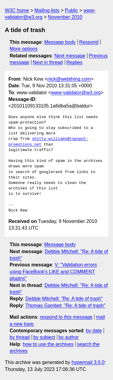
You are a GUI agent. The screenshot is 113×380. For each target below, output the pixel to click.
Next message (70, 55)
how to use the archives (48, 344)
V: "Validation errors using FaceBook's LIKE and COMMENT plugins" (53, 271)
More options (24, 48)
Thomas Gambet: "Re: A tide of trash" (65, 305)
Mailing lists (46, 10)
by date (94, 330)
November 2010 (65, 17)
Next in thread (48, 62)
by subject (44, 337)
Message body (60, 42)
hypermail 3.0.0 (87, 362)
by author (68, 337)
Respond (89, 42)
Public (71, 10)
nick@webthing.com (68, 79)
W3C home (17, 10)
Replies (74, 62)
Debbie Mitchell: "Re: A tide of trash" (63, 298)
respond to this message (66, 317)
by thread (20, 337)
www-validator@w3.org (76, 92)
